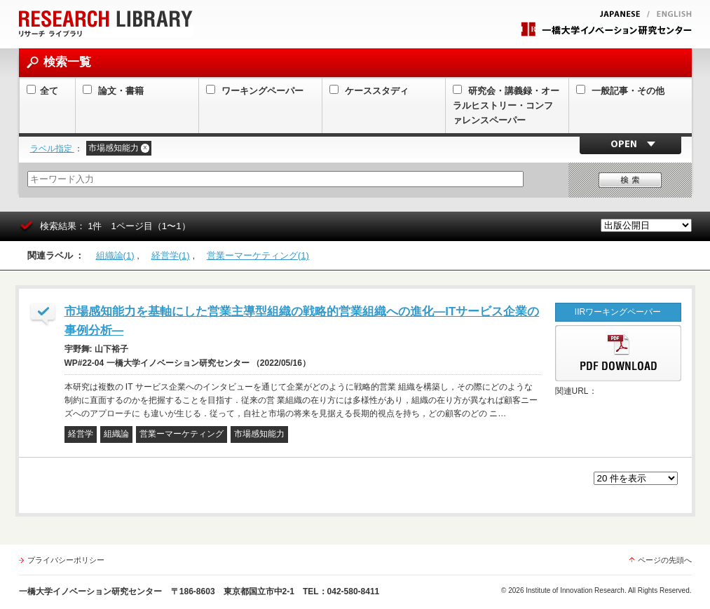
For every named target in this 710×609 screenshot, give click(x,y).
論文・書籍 (113, 90)
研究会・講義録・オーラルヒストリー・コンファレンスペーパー (506, 105)
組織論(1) (115, 255)
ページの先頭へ (665, 560)
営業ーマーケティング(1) (258, 255)
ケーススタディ (369, 90)
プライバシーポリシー (65, 560)
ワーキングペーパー (255, 90)
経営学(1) (170, 255)
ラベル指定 (52, 148)
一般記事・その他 (620, 90)
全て (42, 90)
